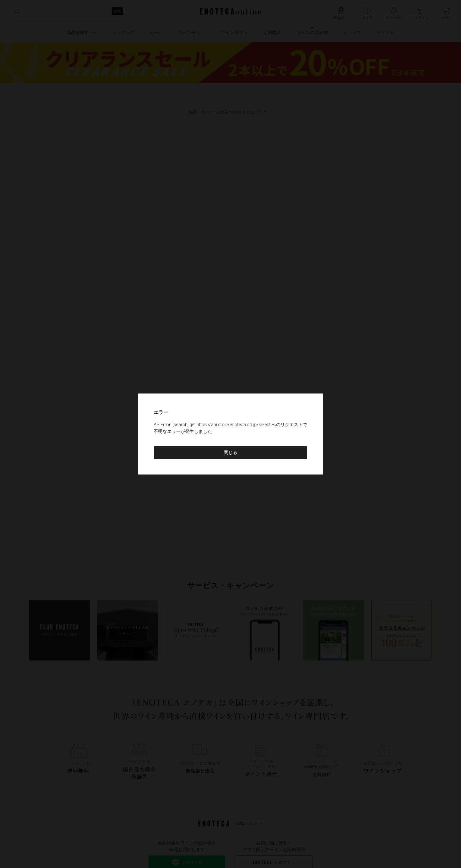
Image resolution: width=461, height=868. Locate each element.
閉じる (230, 452)
